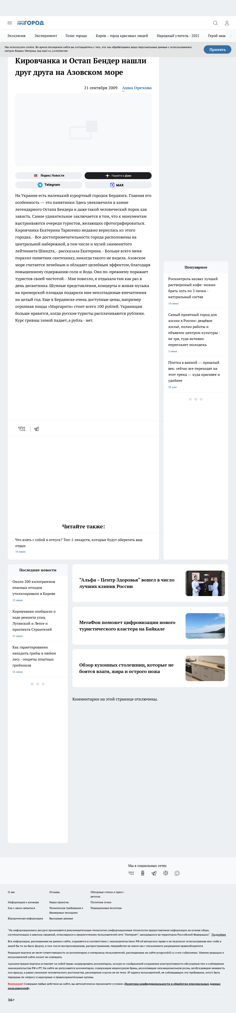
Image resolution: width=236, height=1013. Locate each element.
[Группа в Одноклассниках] (142, 873)
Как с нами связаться (21, 908)
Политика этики (101, 902)
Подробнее (219, 934)
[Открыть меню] (9, 23)
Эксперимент (46, 36)
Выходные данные (61, 918)
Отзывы (54, 892)
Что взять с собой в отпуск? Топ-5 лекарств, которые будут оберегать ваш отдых (83, 546)
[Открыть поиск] (215, 23)
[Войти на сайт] (226, 23)
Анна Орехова (137, 87)
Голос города (76, 36)
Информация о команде (23, 902)
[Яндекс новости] (48, 175)
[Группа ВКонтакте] (131, 873)
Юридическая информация (25, 918)
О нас (11, 892)
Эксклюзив (16, 36)
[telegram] (38, 428)
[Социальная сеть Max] (118, 184)
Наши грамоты (59, 902)
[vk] (22, 428)
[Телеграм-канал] (48, 184)
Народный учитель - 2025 (178, 36)
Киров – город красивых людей (122, 36)
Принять (217, 49)
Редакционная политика (106, 908)
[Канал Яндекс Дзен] (118, 175)
